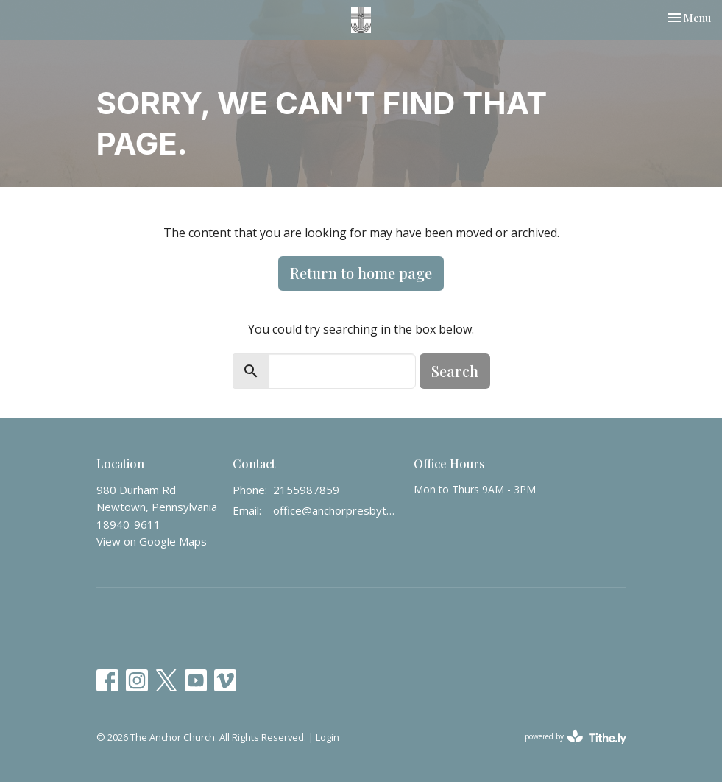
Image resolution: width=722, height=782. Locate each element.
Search (454, 371)
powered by (575, 737)
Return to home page (361, 273)
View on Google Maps (151, 541)
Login (327, 737)
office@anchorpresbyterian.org (336, 510)
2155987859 (306, 489)
